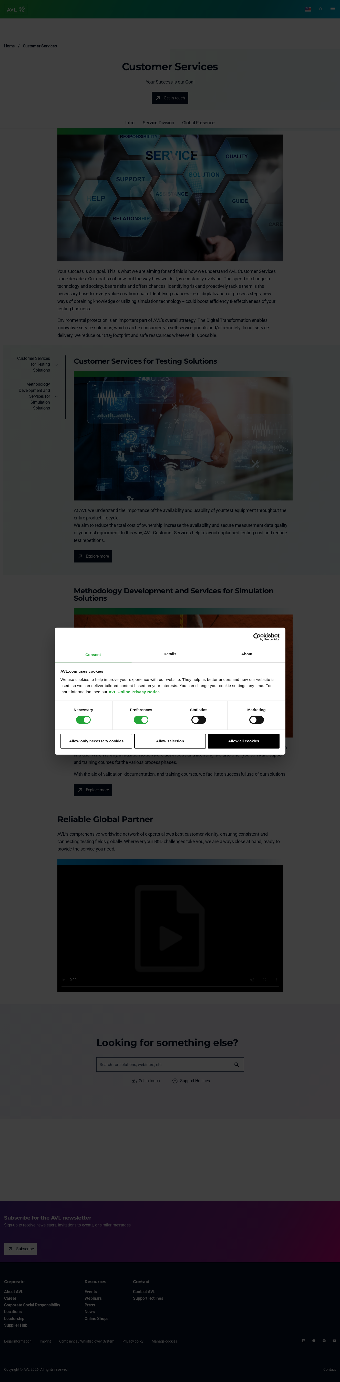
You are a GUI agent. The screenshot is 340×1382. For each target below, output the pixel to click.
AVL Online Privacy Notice (134, 691)
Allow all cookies (243, 741)
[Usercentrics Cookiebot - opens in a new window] (257, 637)
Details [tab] (170, 653)
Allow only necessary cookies (96, 741)
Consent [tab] (93, 654)
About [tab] (247, 653)
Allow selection (170, 741)
